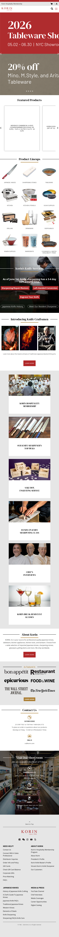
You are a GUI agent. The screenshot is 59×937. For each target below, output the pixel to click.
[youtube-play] (31, 839)
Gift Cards (6, 866)
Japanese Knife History (12, 306)
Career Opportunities (39, 902)
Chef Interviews (36, 895)
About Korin (35, 856)
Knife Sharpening (9, 915)
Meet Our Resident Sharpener (43, 306)
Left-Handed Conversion (45, 288)
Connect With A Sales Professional (11, 854)
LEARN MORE (29, 363)
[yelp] (35, 839)
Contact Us (7, 850)
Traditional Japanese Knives (13, 904)
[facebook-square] (19, 839)
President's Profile (37, 859)
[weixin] (23, 839)
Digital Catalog (36, 905)
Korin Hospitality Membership (11, 4)
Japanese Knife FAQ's (10, 901)
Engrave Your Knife (29, 297)
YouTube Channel (37, 891)
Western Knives (8, 908)
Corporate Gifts (8, 873)
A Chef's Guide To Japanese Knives (13, 896)
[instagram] (27, 839)
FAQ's (5, 880)
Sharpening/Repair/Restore (15, 288)
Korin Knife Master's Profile (41, 863)
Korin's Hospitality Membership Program (42, 851)
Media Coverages (37, 898)
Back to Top (29, 822)
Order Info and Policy (11, 863)
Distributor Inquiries (10, 859)
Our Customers (36, 870)
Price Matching (8, 876)
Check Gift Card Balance (12, 870)
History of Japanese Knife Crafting (15, 891)
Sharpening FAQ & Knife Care (13, 918)
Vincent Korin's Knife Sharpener (42, 866)
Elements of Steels (9, 911)
